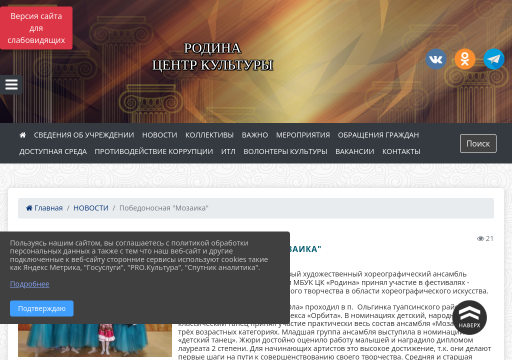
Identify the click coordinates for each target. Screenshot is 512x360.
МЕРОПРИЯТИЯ (303, 135)
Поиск (478, 143)
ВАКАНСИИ (355, 151)
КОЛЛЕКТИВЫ (209, 135)
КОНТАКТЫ (401, 151)
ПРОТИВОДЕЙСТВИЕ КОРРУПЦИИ (154, 151)
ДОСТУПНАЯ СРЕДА (53, 151)
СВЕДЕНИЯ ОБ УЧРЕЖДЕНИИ (84, 135)
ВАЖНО (255, 135)
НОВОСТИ (159, 135)
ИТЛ (228, 151)
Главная (44, 207)
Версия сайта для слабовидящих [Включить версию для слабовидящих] (36, 28)
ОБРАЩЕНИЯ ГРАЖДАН (378, 135)
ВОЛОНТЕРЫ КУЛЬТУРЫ (286, 151)
